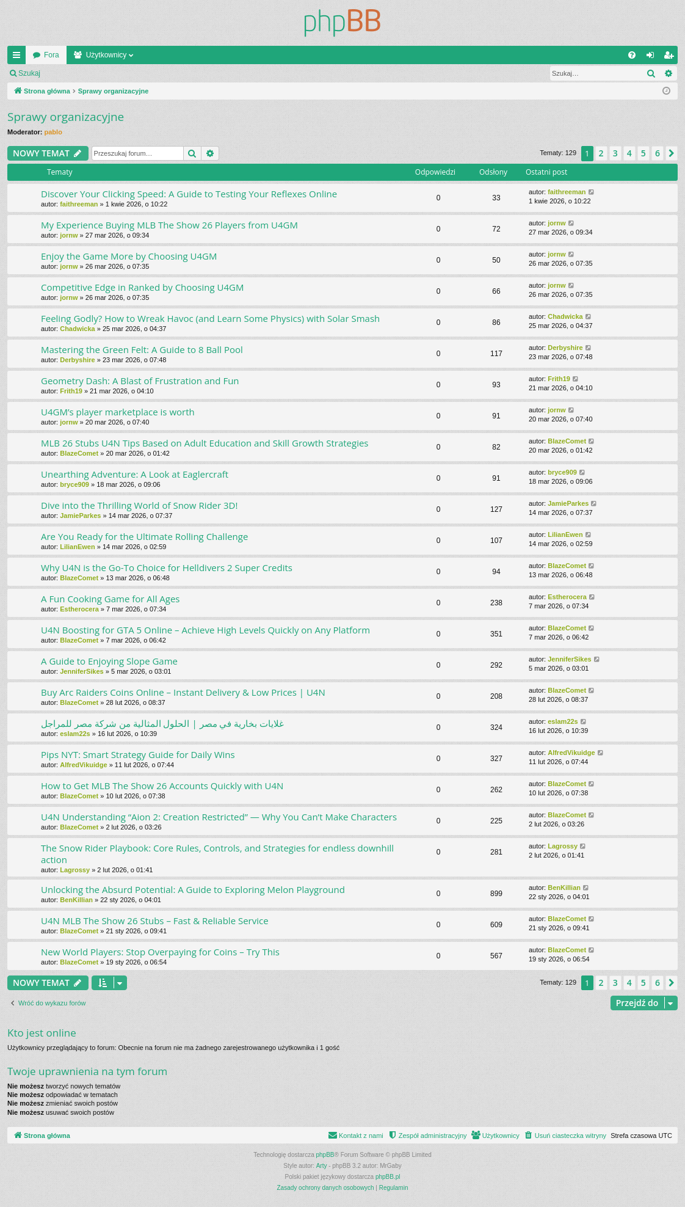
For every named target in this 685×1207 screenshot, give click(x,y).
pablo (53, 132)
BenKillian (76, 899)
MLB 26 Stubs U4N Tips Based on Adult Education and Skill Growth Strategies (205, 443)
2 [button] (601, 153)
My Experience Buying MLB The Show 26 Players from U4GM (169, 225)
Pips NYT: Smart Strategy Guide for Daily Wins (138, 754)
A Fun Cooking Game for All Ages (110, 599)
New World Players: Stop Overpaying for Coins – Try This (160, 952)
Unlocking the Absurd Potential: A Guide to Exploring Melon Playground (193, 889)
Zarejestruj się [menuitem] (671, 57)
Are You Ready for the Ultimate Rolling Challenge (144, 536)
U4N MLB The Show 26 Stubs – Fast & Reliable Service (155, 920)
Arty (321, 1165)
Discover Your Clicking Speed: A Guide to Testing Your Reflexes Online (189, 194)
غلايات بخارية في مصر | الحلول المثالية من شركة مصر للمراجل (162, 723)
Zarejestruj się (134, 73)
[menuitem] (632, 55)
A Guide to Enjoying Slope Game (109, 661)
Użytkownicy (106, 55)
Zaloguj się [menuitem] (653, 57)
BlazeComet (79, 453)
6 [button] (657, 153)
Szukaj (29, 73)
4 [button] (629, 153)
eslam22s (75, 733)
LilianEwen (77, 546)
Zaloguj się (75, 73)
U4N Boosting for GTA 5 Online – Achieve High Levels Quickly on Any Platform (205, 630)
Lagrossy (75, 869)
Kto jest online (41, 1033)
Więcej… (19, 57)
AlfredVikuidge (83, 764)
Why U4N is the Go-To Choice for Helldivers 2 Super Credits (166, 567)
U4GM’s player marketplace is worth (118, 412)
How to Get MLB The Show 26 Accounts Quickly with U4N (162, 785)
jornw (69, 235)
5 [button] (643, 153)
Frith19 (71, 391)
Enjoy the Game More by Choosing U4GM (129, 256)
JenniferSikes (82, 671)
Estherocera (79, 609)
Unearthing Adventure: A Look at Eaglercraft (134, 474)
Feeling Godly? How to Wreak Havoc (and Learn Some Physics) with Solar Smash (210, 318)
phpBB (325, 1154)
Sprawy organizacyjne (65, 117)
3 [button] (615, 153)
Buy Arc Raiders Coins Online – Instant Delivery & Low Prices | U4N (183, 692)
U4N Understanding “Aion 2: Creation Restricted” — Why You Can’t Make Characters (219, 817)
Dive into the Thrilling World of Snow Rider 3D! (139, 505)
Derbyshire (77, 359)
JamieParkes (80, 515)
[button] (671, 153)
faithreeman (79, 204)
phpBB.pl (387, 1176)
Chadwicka (77, 328)
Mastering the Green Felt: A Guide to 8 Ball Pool (142, 349)
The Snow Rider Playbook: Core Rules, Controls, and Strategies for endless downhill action (217, 854)
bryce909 (74, 484)
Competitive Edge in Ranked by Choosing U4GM (142, 287)
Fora (51, 55)
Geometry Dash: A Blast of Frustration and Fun (140, 380)
